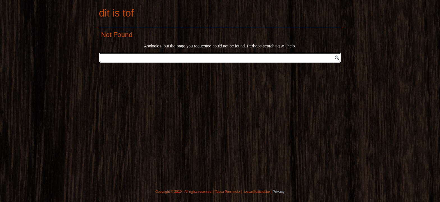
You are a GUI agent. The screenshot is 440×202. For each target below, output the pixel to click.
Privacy (279, 191)
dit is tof (116, 13)
